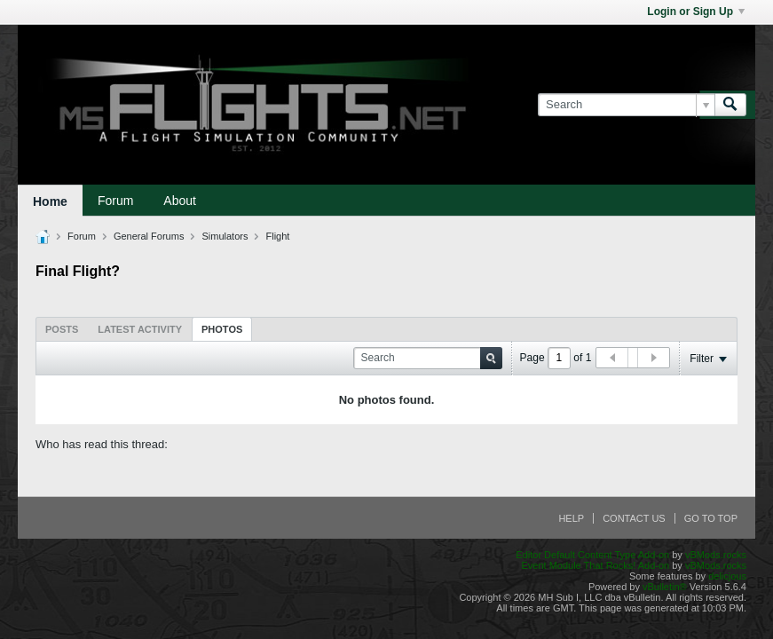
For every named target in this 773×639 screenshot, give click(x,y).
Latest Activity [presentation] (140, 329)
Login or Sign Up (696, 11)
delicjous (727, 576)
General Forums (149, 236)
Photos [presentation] (221, 329)
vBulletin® (665, 586)
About (179, 200)
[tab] (61, 329)
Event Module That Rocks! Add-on (595, 565)
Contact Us (634, 518)
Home (50, 201)
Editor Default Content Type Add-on (592, 554)
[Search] (626, 104)
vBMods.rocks (715, 554)
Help (571, 518)
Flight (277, 236)
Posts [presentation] (61, 329)
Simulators (224, 236)
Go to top (711, 518)
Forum (115, 200)
